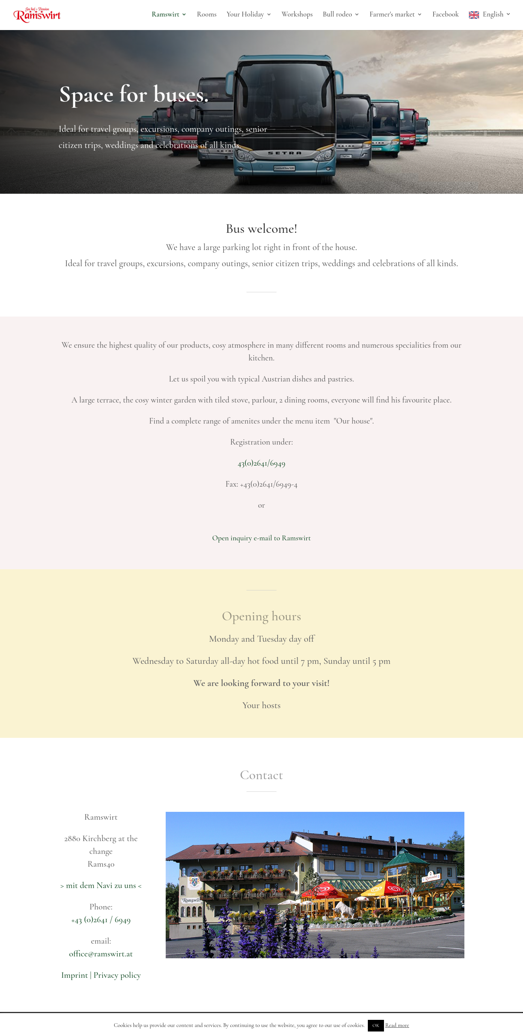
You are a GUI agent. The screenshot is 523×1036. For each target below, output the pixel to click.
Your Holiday (245, 15)
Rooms (206, 15)
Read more (397, 1025)
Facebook (445, 15)
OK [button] (375, 1025)
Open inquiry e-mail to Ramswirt (261, 538)
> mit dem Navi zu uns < (101, 885)
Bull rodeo (337, 15)
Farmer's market (392, 15)
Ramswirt (166, 15)
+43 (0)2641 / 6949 (101, 919)
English (493, 14)
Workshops (297, 15)
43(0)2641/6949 (261, 463)
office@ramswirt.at (101, 954)
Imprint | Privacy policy (101, 975)
